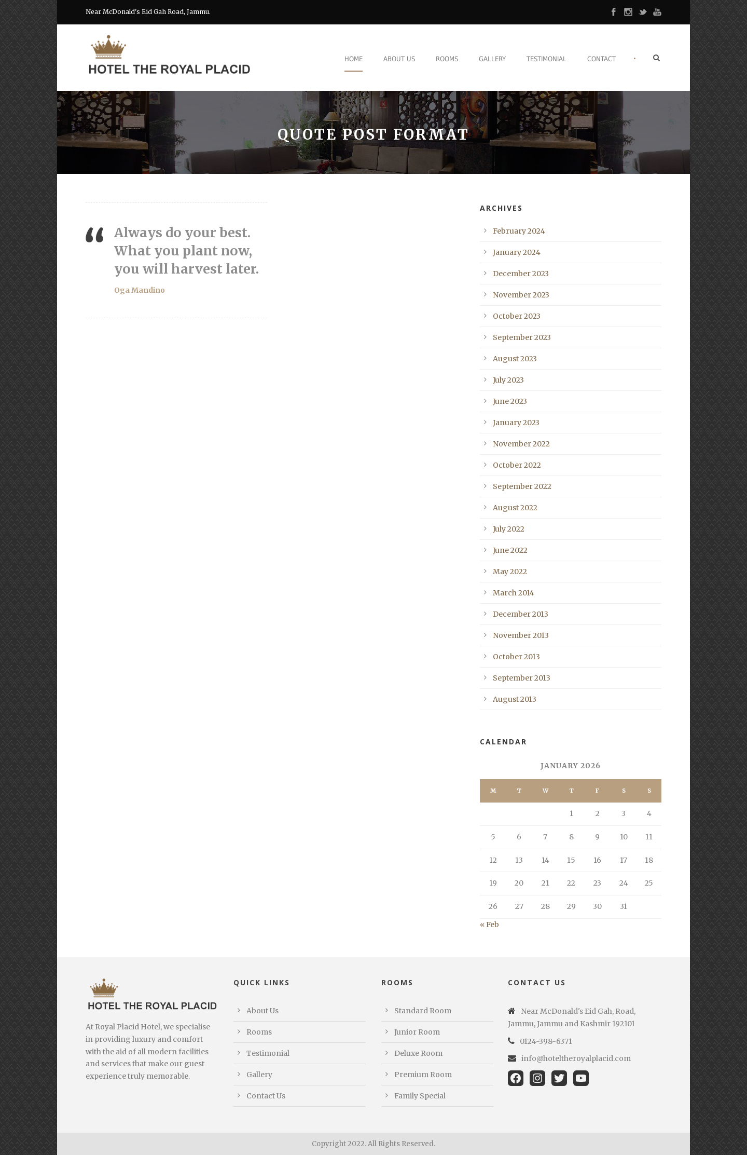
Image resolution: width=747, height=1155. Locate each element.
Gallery (492, 59)
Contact (601, 59)
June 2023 (510, 401)
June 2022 (510, 550)
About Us (399, 59)
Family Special (420, 1095)
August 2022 (515, 507)
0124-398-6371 (546, 1041)
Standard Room (422, 1010)
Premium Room (423, 1074)
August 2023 (515, 358)
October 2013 (516, 656)
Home (353, 59)
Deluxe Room (418, 1053)
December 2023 (521, 273)
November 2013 (521, 635)
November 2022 (521, 444)
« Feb (489, 924)
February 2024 (519, 231)
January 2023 (516, 422)
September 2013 (521, 678)
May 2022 (510, 571)
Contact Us (265, 1095)
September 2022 (522, 486)
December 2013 (520, 614)
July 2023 (508, 380)
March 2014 (513, 592)
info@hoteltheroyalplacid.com (576, 1058)
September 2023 (522, 337)
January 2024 (517, 252)
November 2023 (521, 295)
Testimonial (546, 59)
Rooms (447, 59)
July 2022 (508, 529)
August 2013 (514, 699)
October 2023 (517, 316)
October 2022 (517, 465)
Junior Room (417, 1032)
